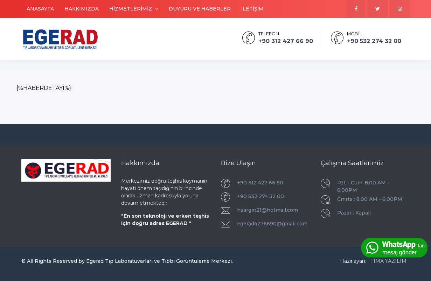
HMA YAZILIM (388, 261)
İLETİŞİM (252, 9)
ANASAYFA (40, 9)
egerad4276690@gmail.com (272, 223)
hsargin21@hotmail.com (267, 210)
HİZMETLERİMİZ (133, 9)
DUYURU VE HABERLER (200, 9)
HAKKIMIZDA (81, 9)
